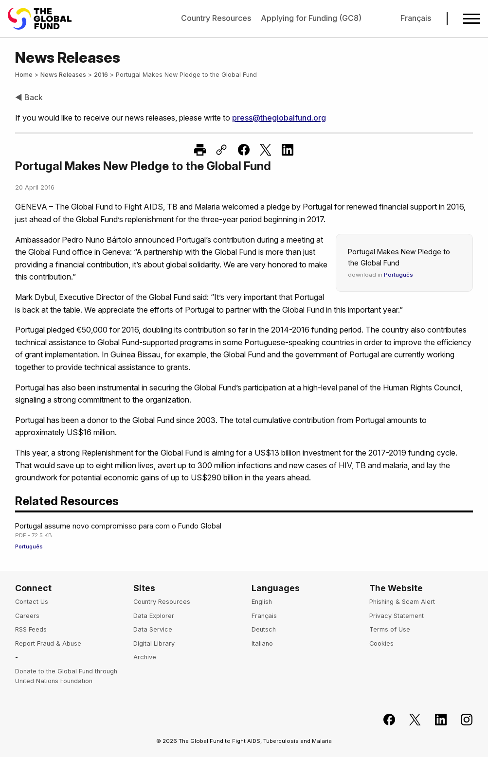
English (262, 601)
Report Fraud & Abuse (48, 643)
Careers (27, 615)
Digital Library (154, 643)
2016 (101, 74)
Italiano (262, 643)
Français (415, 18)
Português (398, 274)
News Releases (63, 74)
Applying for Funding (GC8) (311, 18)
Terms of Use (389, 629)
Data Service (152, 629)
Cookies (381, 643)
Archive (144, 657)
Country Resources (216, 18)
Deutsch (264, 629)
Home (24, 74)
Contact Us (31, 601)
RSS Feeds (31, 629)
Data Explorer (153, 615)
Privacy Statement (396, 615)
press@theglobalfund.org (279, 118)
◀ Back (29, 97)
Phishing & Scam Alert (402, 601)
